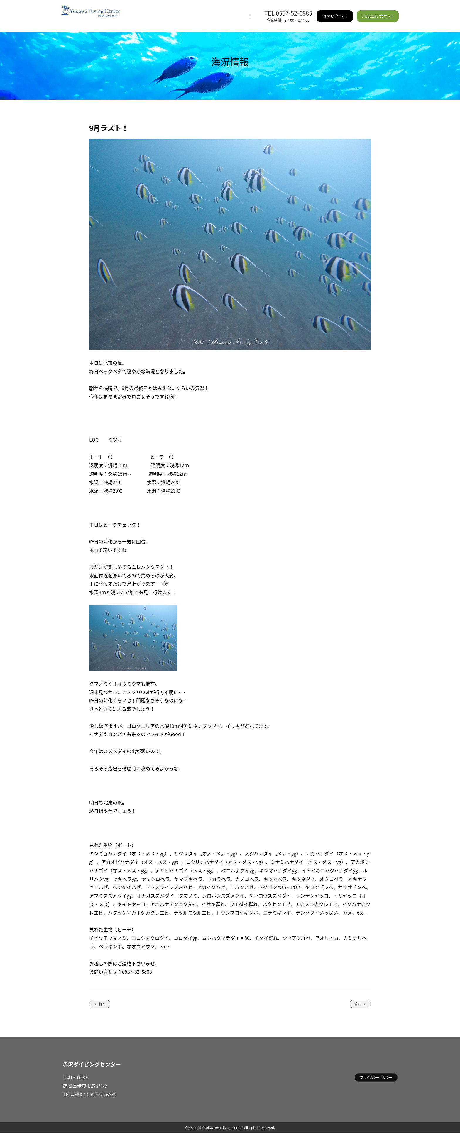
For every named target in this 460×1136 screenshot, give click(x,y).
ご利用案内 (220, 11)
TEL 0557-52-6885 (290, 8)
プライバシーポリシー (370, 1082)
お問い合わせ (336, 12)
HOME (135, 11)
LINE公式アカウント (378, 11)
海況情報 (157, 11)
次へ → (357, 1005)
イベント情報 (187, 11)
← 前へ (102, 1005)
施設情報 (249, 11)
